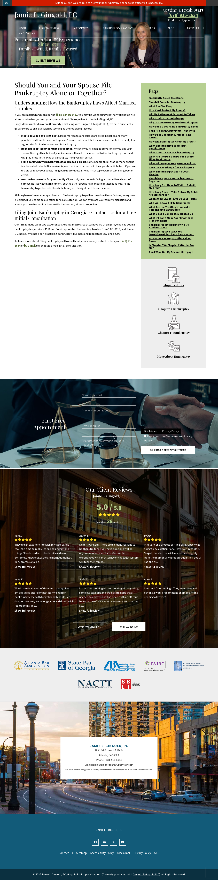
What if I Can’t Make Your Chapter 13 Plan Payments (171, 219)
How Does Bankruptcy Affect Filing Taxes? (170, 136)
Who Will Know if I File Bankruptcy (169, 203)
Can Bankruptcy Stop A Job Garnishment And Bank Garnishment (171, 233)
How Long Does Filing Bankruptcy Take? (173, 126)
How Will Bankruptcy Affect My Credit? (172, 141)
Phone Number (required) (97, 410)
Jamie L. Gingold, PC (45, 14)
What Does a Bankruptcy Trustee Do (171, 213)
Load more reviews (89, 626)
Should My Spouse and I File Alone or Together (171, 180)
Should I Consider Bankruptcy (167, 102)
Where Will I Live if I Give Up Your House (173, 198)
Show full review (24, 567)
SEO (157, 853)
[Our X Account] (113, 842)
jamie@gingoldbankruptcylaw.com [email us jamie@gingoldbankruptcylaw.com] (112, 764)
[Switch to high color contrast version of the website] (6, 3)
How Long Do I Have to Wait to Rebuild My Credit (172, 186)
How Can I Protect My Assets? (167, 110)
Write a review (129, 626)
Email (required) (91, 425)
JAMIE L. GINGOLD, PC (109, 830)
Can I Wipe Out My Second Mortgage (171, 252)
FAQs (152, 28)
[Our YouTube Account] (122, 842)
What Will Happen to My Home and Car (172, 163)
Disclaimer (150, 431)
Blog (170, 28)
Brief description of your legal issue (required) (103, 442)
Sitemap (81, 853)
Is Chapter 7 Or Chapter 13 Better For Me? (171, 246)
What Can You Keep (160, 106)
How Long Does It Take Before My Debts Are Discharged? (173, 193)
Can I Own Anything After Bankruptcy (171, 167)
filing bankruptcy (66, 115)
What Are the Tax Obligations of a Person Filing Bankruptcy (169, 208)
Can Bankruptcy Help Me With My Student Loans (169, 226)
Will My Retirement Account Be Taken (172, 114)
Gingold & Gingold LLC (146, 874)
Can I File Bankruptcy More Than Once (172, 130)
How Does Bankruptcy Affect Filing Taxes (170, 240)
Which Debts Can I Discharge (166, 118)
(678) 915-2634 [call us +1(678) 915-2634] (183, 15)
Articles (193, 28)
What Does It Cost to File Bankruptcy (171, 152)
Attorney (82, 28)
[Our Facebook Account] (95, 842)
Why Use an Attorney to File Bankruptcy (173, 122)
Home (23, 28)
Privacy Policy (170, 431)
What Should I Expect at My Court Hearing (169, 173)
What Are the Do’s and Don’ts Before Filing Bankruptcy (171, 158)
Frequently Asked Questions (166, 98)
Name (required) (92, 395)
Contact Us (27, 32)
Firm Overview (50, 28)
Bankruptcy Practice (119, 28)
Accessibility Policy (102, 853)
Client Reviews (48, 60)
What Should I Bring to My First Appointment (167, 147)
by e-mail (30, 245)
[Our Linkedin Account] (104, 842)
